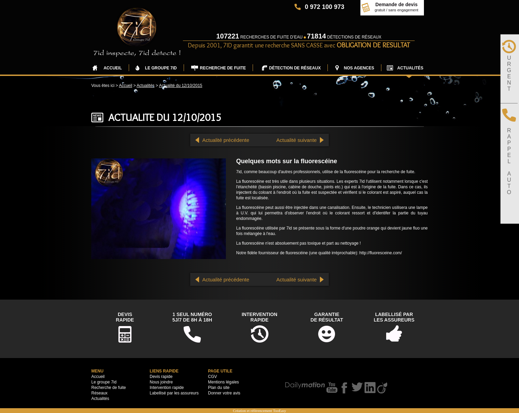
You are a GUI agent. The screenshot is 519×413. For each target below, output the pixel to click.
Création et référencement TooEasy (259, 411)
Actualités (145, 85)
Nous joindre (161, 382)
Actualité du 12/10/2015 (180, 85)
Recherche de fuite (108, 387)
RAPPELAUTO (509, 161)
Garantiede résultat (327, 317)
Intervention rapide (167, 387)
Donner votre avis (224, 393)
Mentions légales (223, 382)
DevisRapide (125, 317)
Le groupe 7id (103, 382)
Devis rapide (161, 376)
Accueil (125, 85)
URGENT (509, 73)
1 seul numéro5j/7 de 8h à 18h (192, 317)
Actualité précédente (225, 140)
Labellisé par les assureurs (174, 393)
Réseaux (99, 393)
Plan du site (219, 387)
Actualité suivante (296, 140)
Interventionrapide (259, 317)
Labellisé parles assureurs (394, 317)
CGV (212, 376)
